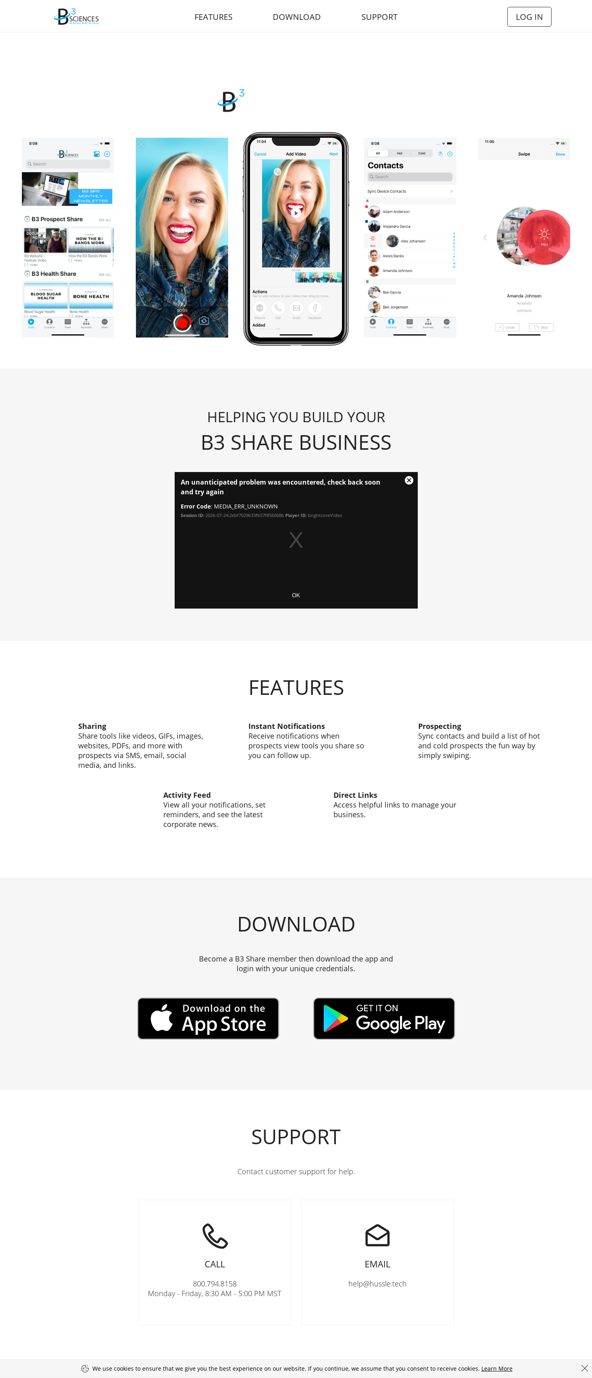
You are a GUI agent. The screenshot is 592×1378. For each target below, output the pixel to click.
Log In (529, 16)
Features (213, 16)
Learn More (497, 1368)
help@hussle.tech (378, 1244)
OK (296, 595)
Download (297, 16)
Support (379, 16)
